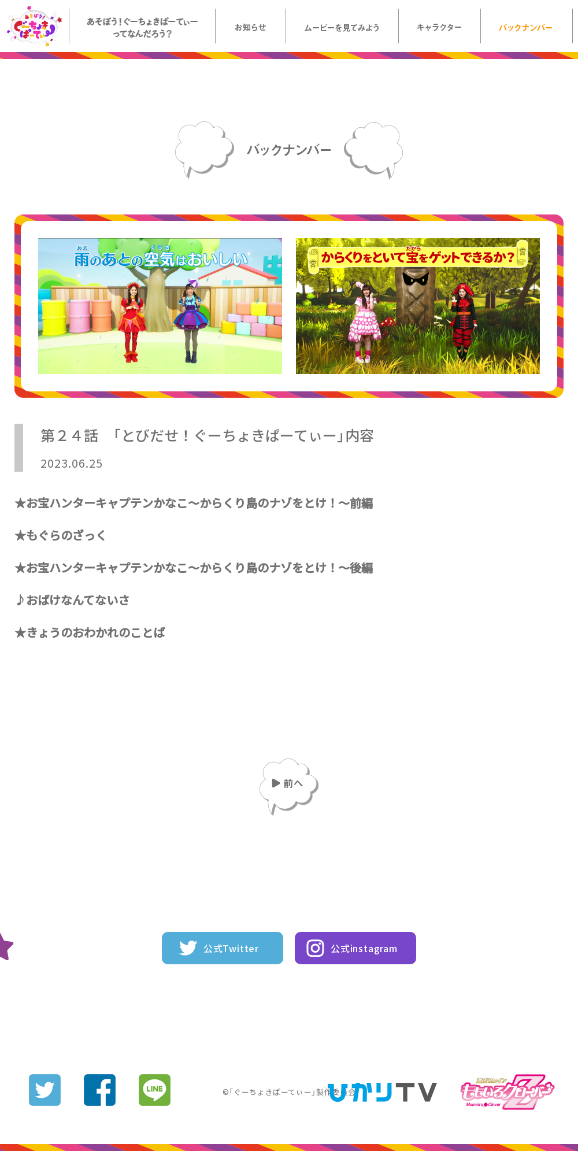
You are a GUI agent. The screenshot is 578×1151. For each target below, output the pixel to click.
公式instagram (364, 948)
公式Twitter (231, 948)
